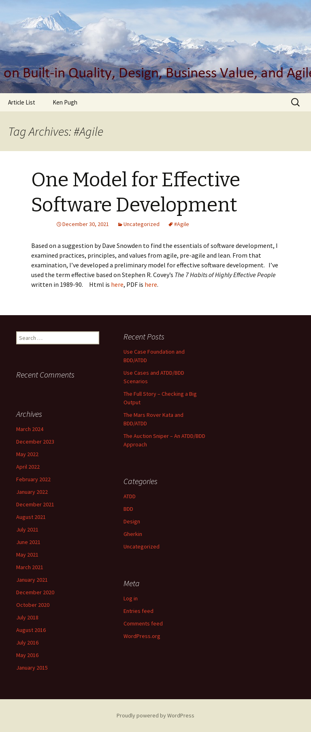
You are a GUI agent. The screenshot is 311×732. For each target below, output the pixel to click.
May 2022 (27, 454)
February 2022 (33, 479)
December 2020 (35, 592)
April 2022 (28, 466)
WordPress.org (142, 636)
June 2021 (28, 542)
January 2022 (32, 491)
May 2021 (27, 554)
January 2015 (32, 667)
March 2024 (29, 429)
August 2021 (31, 517)
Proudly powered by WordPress (155, 715)
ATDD (130, 496)
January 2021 (32, 579)
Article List (21, 102)
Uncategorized (142, 224)
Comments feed (143, 623)
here (117, 284)
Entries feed (138, 611)
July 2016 (27, 642)
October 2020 (32, 604)
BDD (128, 508)
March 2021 (29, 567)
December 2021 (35, 504)
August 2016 (31, 630)
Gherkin (133, 534)
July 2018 (27, 617)
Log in (131, 598)
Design (132, 521)
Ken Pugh (65, 102)
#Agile (181, 224)
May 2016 (27, 655)
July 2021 (27, 529)
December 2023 (35, 441)
